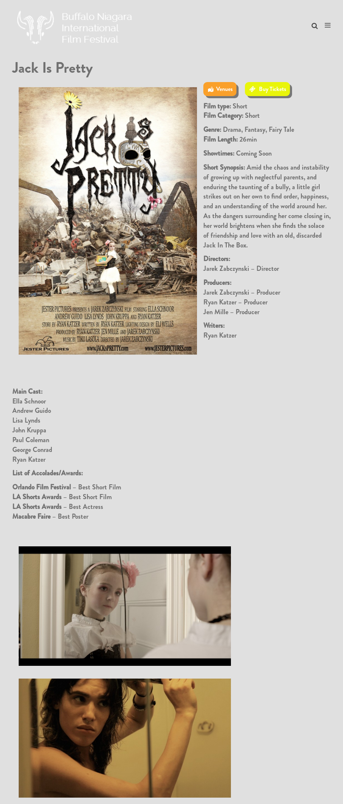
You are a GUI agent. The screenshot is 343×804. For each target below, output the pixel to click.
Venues (224, 89)
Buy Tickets (272, 89)
